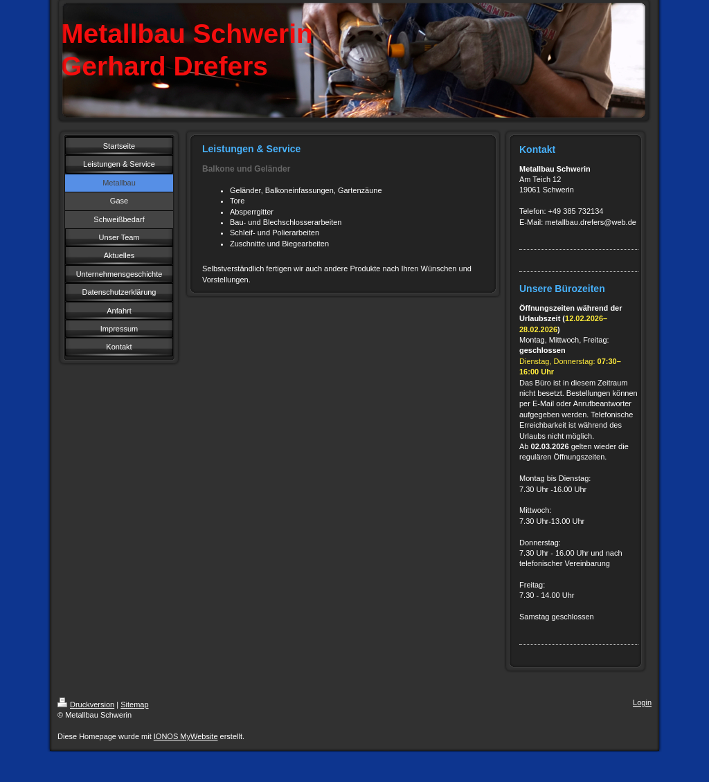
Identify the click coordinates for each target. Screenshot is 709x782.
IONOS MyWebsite (186, 736)
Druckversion (85, 704)
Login (642, 702)
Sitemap (134, 704)
